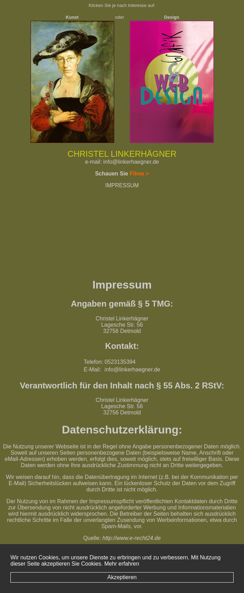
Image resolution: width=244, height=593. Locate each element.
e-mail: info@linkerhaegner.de (122, 162)
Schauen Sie (122, 174)
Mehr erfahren (121, 564)
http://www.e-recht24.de (131, 538)
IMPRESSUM (122, 185)
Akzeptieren (122, 577)
